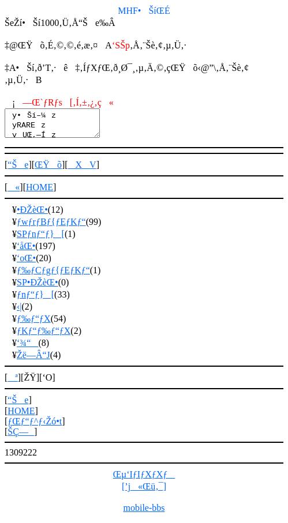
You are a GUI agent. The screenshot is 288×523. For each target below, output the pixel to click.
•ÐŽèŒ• (32, 215)
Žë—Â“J (33, 360)
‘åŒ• (26, 251)
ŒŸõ (48, 170)
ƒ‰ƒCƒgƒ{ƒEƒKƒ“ (53, 275)
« (14, 192)
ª (12, 382)
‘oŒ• (26, 263)
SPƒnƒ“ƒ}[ (41, 239)
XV (82, 170)
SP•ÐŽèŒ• (37, 287)
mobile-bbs (144, 513)
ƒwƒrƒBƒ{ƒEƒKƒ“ (51, 227)
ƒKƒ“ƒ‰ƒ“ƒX (43, 336)
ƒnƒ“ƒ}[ (35, 299)
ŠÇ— (21, 437)
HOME (39, 192)
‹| (19, 312)
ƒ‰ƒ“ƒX (34, 324)
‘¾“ (27, 348)
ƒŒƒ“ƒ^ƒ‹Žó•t (35, 426)
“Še (18, 170)
